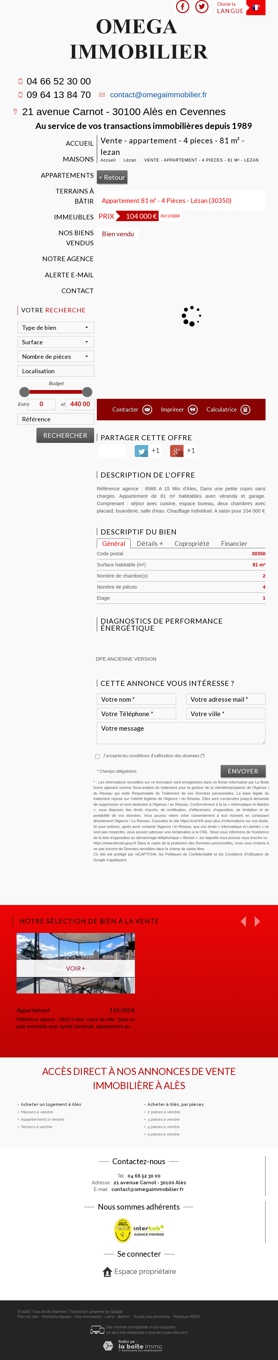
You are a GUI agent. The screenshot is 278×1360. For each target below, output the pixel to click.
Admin (124, 1317)
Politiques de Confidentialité (188, 854)
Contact (77, 290)
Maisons (78, 159)
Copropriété (192, 543)
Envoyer (243, 771)
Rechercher (65, 435)
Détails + (150, 543)
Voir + (75, 968)
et (63, 404)
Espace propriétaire (139, 1272)
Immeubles (74, 217)
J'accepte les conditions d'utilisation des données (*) (154, 755)
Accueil (80, 143)
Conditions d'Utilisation (244, 854)
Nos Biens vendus (76, 237)
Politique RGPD (186, 1317)
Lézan (130, 160)
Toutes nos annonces (151, 1317)
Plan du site (28, 1317)
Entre (22, 404)
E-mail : (139, 1189)
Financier (234, 543)
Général (113, 543)
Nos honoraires (88, 1317)
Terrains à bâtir (74, 196)
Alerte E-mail (69, 275)
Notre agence (68, 259)
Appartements (67, 175)
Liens (109, 1317)
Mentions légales (56, 1317)
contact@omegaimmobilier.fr (158, 94)
